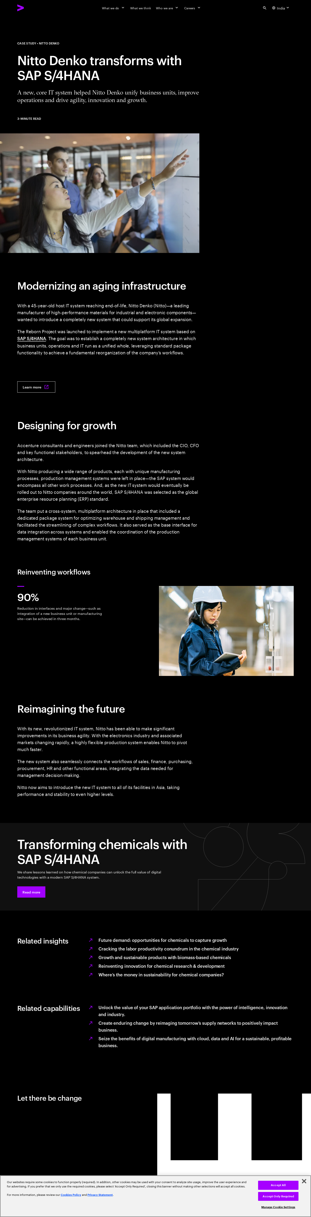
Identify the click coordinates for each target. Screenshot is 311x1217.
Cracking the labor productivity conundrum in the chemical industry (168, 949)
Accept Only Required (278, 1196)
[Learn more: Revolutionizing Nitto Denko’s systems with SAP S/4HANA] (36, 387)
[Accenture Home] (30, 7)
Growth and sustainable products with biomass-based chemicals (164, 957)
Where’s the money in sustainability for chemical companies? (161, 974)
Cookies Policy (71, 1194)
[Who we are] (167, 8)
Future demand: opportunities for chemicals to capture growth (162, 940)
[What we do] (113, 8)
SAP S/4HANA (31, 338)
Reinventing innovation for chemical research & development (161, 966)
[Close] (304, 1181)
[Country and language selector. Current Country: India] (281, 8)
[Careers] (192, 8)
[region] (155, 1196)
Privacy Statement (100, 1194)
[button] (31, 892)
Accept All (278, 1185)
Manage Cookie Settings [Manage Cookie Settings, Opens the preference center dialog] (278, 1207)
